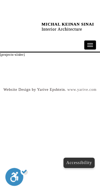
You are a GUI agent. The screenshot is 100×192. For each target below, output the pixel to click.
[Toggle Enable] (16, 178)
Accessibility (79, 162)
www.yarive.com (82, 90)
